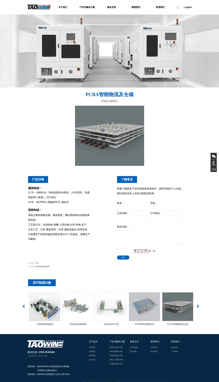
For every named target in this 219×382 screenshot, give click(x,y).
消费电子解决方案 (116, 347)
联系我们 (160, 7)
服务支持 (111, 7)
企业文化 (92, 360)
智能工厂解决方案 (116, 360)
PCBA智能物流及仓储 (177, 324)
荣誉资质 (92, 356)
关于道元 (62, 7)
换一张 (152, 251)
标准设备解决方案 (116, 351)
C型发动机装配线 (44, 324)
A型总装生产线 (111, 324)
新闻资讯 (136, 7)
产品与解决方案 (87, 7)
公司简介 (92, 347)
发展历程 (92, 351)
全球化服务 (134, 347)
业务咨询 (174, 347)
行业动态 (154, 351)
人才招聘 (174, 351)
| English (188, 7)
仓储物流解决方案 (116, 364)
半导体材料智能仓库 (42, 267)
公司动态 (154, 347)
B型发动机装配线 (78, 324)
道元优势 (133, 351)
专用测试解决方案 (116, 356)
